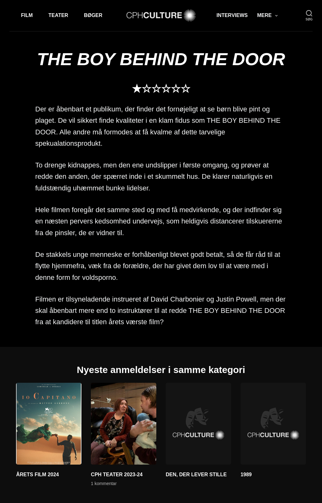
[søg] (309, 15)
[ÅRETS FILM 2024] (48, 424)
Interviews (231, 15)
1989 (246, 474)
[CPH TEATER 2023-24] (123, 424)
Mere (268, 16)
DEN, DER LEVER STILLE (196, 474)
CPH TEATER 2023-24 (116, 474)
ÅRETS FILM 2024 (37, 474)
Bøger (93, 15)
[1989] (273, 424)
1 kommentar (104, 483)
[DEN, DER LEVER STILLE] (198, 424)
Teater (58, 15)
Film (27, 15)
